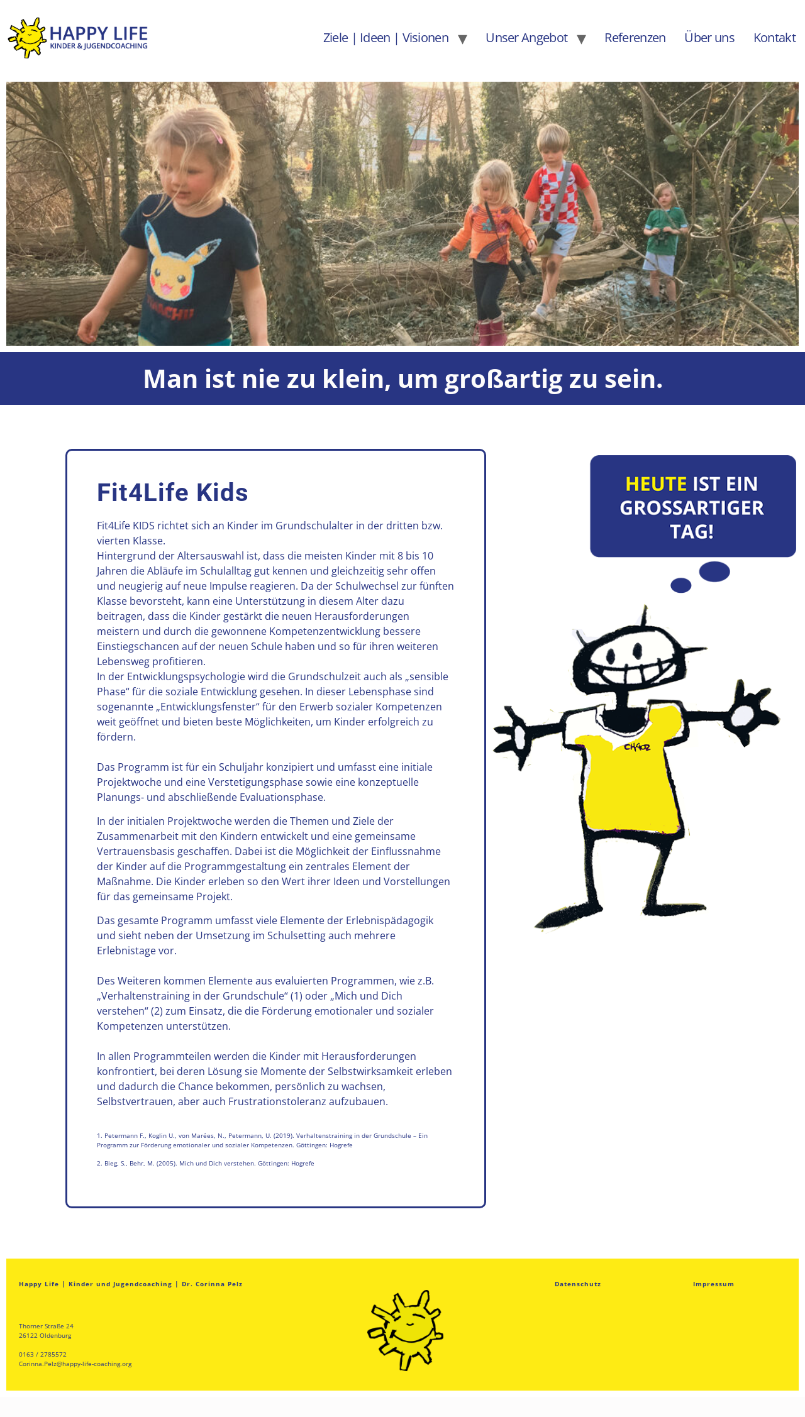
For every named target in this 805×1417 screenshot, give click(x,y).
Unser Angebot (526, 37)
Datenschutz (578, 1283)
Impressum (714, 1283)
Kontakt (774, 37)
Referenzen (634, 37)
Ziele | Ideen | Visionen (385, 37)
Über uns (709, 37)
